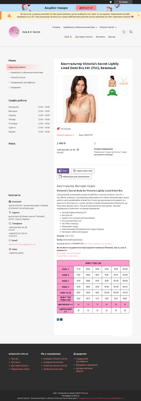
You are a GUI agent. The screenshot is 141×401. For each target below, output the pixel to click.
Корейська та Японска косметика (79, 27)
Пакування (16, 87)
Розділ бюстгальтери (67, 256)
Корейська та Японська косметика (27, 72)
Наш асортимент (17, 67)
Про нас (112, 37)
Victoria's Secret (107, 27)
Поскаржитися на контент (88, 398)
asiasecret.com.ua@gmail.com (22, 244)
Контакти (100, 37)
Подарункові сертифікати (23, 82)
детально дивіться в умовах (98, 243)
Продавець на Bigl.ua (70, 396)
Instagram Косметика (53, 362)
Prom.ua (84, 393)
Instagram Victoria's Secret (55, 359)
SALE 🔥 (68, 37)
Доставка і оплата (84, 37)
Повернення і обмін (20, 369)
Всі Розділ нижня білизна (69, 253)
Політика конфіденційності (112, 398)
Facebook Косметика (53, 369)
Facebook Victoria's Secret (55, 365)
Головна (56, 27)
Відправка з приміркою (87, 365)
